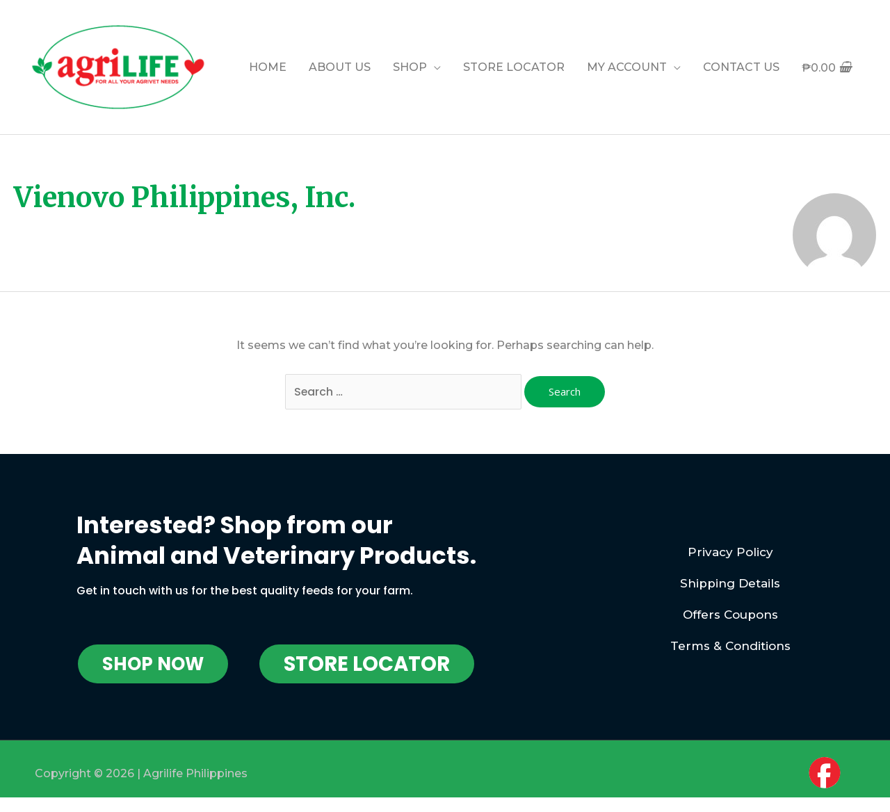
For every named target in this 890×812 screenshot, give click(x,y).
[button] (153, 663)
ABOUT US (340, 67)
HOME (267, 67)
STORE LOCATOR (514, 67)
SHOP (410, 67)
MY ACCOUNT (627, 67)
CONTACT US (741, 67)
